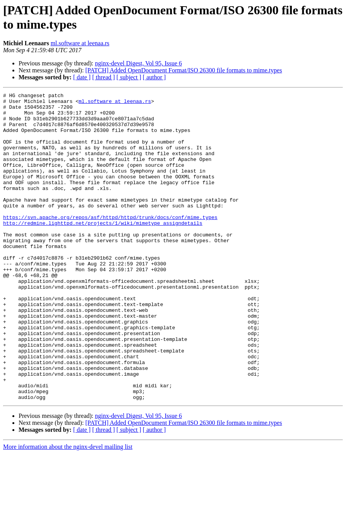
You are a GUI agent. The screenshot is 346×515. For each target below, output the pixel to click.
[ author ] (154, 77)
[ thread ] (103, 77)
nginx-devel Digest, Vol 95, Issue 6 (138, 63)
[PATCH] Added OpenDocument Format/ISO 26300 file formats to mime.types (183, 70)
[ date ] (82, 77)
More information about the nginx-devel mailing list (67, 508)
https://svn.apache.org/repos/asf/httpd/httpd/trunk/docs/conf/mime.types (110, 242)
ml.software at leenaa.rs (80, 43)
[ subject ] (128, 77)
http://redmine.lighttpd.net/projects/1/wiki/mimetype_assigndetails (102, 249)
